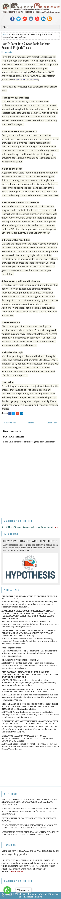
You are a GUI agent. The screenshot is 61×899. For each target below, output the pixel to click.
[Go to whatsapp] (7, 890)
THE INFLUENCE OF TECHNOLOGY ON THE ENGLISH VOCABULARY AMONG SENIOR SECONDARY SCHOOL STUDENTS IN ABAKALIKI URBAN (30, 706)
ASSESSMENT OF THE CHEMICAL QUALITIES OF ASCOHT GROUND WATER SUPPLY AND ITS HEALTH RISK (30, 833)
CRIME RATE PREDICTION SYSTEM (20, 660)
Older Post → (53, 423)
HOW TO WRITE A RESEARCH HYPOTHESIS (30, 541)
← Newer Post (9, 423)
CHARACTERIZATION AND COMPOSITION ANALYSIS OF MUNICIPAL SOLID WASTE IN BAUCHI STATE (29, 826)
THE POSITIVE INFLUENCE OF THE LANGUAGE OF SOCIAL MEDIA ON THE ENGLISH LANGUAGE (28, 690)
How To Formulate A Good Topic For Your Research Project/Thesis (26, 45)
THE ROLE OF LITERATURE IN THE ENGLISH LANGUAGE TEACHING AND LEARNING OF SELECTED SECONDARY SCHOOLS (30, 674)
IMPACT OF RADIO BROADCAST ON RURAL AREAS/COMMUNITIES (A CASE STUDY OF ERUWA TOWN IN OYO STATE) (27, 738)
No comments (7, 52)
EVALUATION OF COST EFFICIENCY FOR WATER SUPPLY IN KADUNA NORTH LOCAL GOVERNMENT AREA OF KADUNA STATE (29, 802)
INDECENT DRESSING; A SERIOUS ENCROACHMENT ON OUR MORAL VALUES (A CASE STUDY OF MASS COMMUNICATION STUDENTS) (29, 633)
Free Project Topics (11, 648)
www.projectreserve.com (26, 79)
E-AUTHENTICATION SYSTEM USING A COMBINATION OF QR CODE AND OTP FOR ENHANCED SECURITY (30, 722)
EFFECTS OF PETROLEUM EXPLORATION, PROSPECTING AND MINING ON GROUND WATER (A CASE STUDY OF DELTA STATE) (30, 811)
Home (5, 34)
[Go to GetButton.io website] (7, 896)
